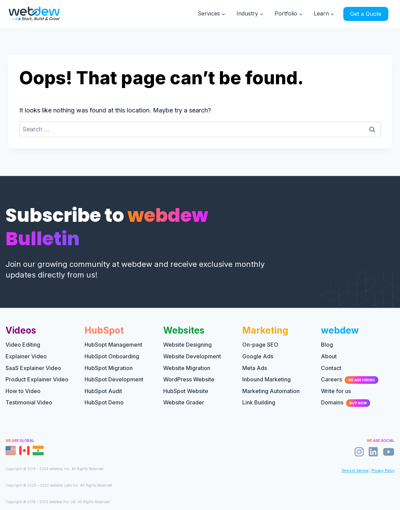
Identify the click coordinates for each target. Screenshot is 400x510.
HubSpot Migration (109, 368)
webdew (340, 330)
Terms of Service (354, 470)
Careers (349, 379)
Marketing (265, 330)
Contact (331, 368)
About (329, 356)
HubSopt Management (113, 344)
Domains (345, 402)
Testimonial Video (28, 402)
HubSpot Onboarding (112, 356)
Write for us (336, 391)
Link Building (258, 402)
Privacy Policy (383, 470)
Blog (327, 344)
